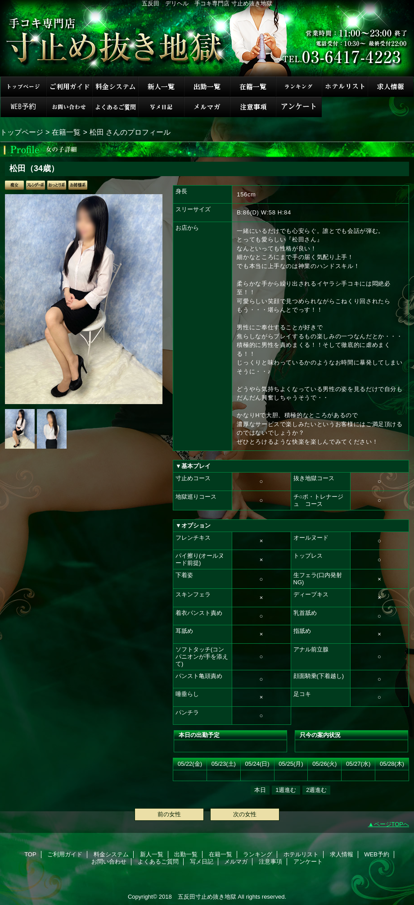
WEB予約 (23, 107)
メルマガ (207, 107)
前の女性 (169, 814)
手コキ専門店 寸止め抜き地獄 (207, 38)
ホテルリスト (345, 87)
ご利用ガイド (69, 87)
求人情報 (391, 87)
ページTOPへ (392, 824)
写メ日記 (161, 107)
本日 (260, 790)
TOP (23, 87)
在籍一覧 (253, 87)
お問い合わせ (69, 107)
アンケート (299, 107)
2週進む (316, 790)
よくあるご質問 (115, 107)
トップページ (21, 132)
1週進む (285, 790)
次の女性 (244, 814)
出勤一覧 (207, 87)
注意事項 (253, 107)
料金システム (115, 87)
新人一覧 (161, 87)
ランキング (299, 87)
